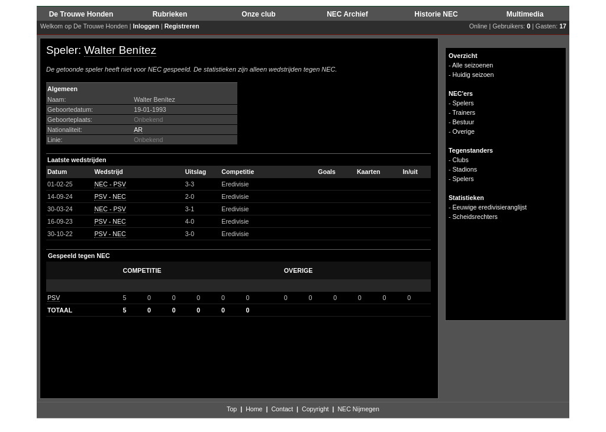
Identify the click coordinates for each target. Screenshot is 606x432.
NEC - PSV (109, 184)
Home (254, 408)
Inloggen (146, 26)
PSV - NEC (109, 196)
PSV (53, 297)
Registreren (182, 26)
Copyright (315, 408)
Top (232, 408)
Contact (282, 408)
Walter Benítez (120, 50)
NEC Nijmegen (358, 408)
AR (138, 129)
